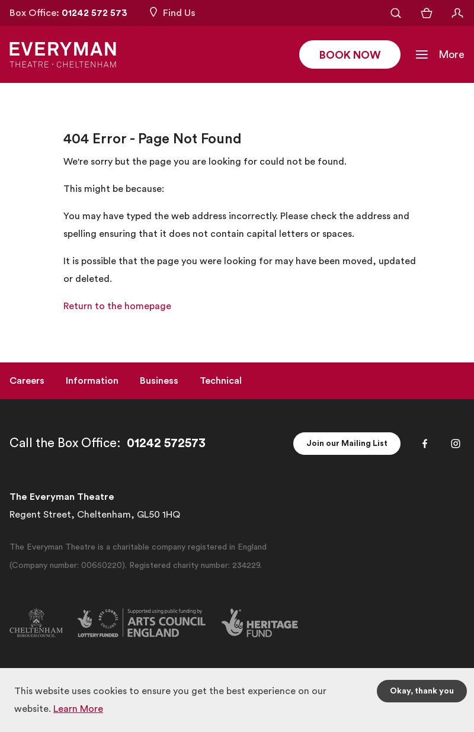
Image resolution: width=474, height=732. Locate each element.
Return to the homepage (117, 306)
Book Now (349, 55)
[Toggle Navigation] (440, 54)
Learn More (78, 709)
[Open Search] (396, 13)
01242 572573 (166, 443)
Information (92, 381)
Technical (221, 381)
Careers (26, 381)
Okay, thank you (422, 691)
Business (159, 381)
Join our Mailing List (346, 443)
